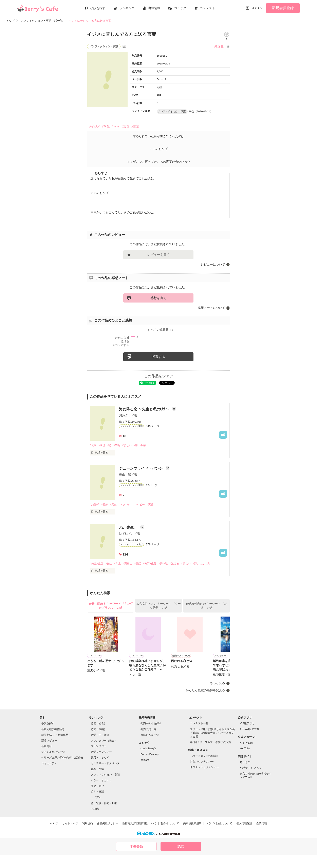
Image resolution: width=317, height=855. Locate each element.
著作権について (170, 823)
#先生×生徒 (96, 563)
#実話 (150, 504)
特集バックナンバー (202, 761)
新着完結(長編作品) (52, 729)
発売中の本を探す (151, 723)
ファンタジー (99, 746)
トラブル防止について (219, 823)
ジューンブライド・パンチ (141, 468)
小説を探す (98, 8)
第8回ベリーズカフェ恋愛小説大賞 (210, 742)
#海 (136, 445)
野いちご (245, 762)
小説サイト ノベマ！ (252, 767)
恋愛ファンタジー (101, 751)
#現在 (125, 126)
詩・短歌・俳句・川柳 (104, 803)
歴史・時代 (97, 786)
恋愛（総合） (99, 723)
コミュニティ (49, 763)
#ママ (115, 126)
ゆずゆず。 (126, 533)
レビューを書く (158, 254)
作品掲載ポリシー (107, 823)
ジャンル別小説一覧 (53, 751)
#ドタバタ (125, 504)
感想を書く (158, 298)
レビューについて (213, 264)
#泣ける (174, 563)
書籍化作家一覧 (150, 734)
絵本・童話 (97, 791)
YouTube (245, 748)
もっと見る (217, 683)
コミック (180, 8)
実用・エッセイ (100, 757)
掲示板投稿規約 (192, 823)
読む (181, 846)
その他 (95, 808)
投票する (158, 356)
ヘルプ (54, 823)
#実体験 (163, 563)
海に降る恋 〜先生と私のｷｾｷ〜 (144, 409)
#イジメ (94, 126)
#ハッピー (139, 504)
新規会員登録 (283, 8)
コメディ (96, 797)
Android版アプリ (249, 729)
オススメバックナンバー (204, 767)
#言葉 (135, 126)
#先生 (93, 445)
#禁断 (116, 445)
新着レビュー (49, 740)
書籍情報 (154, 8)
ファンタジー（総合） (104, 740)
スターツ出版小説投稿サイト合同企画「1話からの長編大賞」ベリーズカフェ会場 (212, 733)
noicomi (145, 759)
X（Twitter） (247, 742)
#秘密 (143, 445)
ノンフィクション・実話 (105, 774)
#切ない (126, 445)
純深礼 (219, 46)
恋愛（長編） (99, 729)
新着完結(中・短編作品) (55, 734)
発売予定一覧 (148, 729)
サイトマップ (70, 823)
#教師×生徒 (149, 563)
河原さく (125, 415)
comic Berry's (148, 748)
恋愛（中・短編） (101, 734)
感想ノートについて (211, 307)
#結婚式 (94, 504)
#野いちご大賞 (201, 563)
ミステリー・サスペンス (105, 763)
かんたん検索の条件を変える (205, 690)
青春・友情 (97, 769)
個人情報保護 (244, 823)
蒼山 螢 (125, 474)
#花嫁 (104, 504)
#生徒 (102, 445)
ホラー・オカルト (101, 780)
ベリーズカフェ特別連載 (204, 755)
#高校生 (127, 563)
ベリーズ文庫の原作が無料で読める (62, 757)
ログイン (257, 7)
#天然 (113, 504)
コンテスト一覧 (199, 723)
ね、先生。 (128, 527)
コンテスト (207, 8)
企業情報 (261, 823)
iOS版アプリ (247, 723)
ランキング (126, 8)
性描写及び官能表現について (139, 823)
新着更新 (46, 746)
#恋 (109, 445)
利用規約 (87, 823)
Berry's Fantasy (150, 754)
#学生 (106, 126)
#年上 (117, 563)
